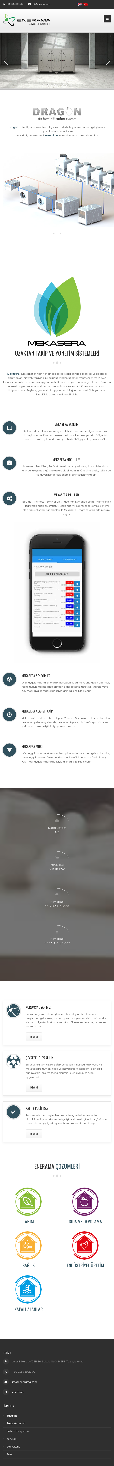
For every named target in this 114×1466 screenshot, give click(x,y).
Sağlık (28, 1265)
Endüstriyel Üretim (85, 1265)
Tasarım (12, 1415)
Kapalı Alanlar (28, 1309)
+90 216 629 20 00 (15, 4)
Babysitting (13, 1446)
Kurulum (12, 1439)
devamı (34, 1037)
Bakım (10, 1454)
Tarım (28, 1221)
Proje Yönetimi (15, 1423)
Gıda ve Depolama (85, 1221)
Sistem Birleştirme (18, 1431)
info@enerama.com (41, 4)
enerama (18, 1392)
